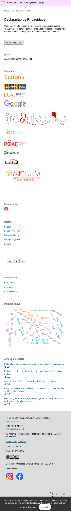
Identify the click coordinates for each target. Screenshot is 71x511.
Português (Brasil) (12, 240)
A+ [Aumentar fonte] (10, 261)
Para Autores (9, 287)
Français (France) (12, 235)
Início (6, 11)
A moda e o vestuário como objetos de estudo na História (30, 381)
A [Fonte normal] (16, 261)
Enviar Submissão (13, 42)
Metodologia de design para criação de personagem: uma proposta (34, 364)
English (7, 227)
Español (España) (12, 231)
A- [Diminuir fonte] (23, 261)
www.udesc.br (12, 421)
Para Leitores (9, 283)
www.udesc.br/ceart (15, 429)
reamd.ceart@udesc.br (16, 441)
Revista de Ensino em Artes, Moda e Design (25, 3)
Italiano (7, 244)
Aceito (45, 507)
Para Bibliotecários (12, 292)
